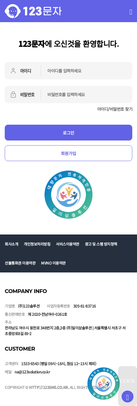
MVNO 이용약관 (53, 262)
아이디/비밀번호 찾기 (115, 109)
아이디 (20, 71)
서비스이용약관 (67, 244)
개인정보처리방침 (37, 244)
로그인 (68, 133)
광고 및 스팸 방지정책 (101, 244)
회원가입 (68, 153)
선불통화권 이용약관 (20, 262)
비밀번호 (22, 94)
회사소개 (11, 244)
